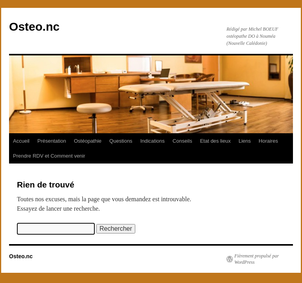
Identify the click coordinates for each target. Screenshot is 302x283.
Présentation (51, 141)
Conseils (182, 141)
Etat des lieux (215, 141)
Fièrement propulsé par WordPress (256, 259)
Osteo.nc (34, 26)
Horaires (268, 141)
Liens (245, 141)
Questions (121, 141)
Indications (152, 141)
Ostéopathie (87, 141)
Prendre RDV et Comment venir (49, 156)
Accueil (21, 141)
